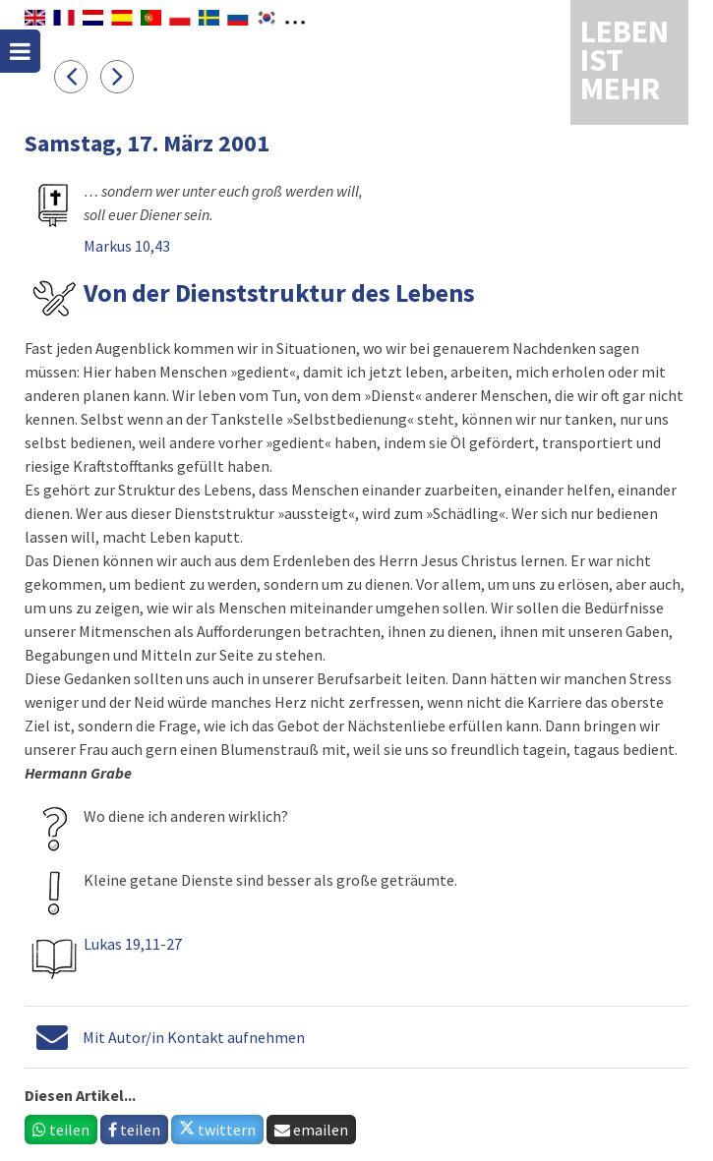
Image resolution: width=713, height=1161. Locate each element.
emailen (311, 1129)
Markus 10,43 (127, 246)
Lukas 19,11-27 (133, 944)
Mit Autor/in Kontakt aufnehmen (194, 1037)
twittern (217, 1129)
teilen (60, 1129)
